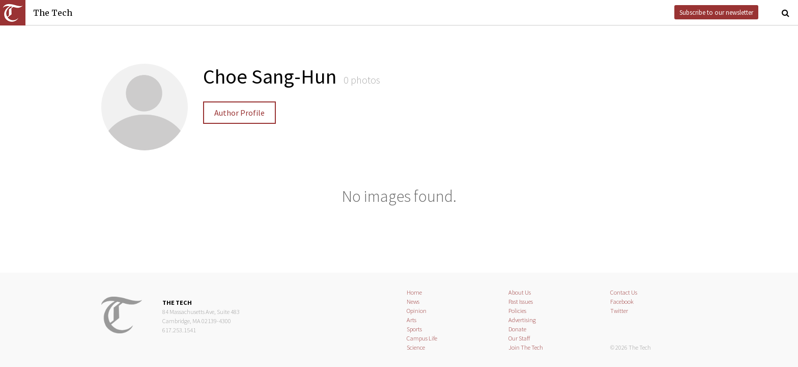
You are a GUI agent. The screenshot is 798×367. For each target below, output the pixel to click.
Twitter (619, 310)
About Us (519, 292)
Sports (414, 329)
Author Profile (239, 113)
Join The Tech (525, 347)
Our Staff (519, 338)
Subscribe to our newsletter (716, 12)
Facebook (622, 301)
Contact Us (623, 292)
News (413, 301)
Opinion (416, 310)
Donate (517, 329)
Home (414, 292)
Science (416, 347)
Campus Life (422, 338)
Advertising (522, 320)
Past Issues (520, 301)
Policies (517, 310)
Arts (411, 320)
